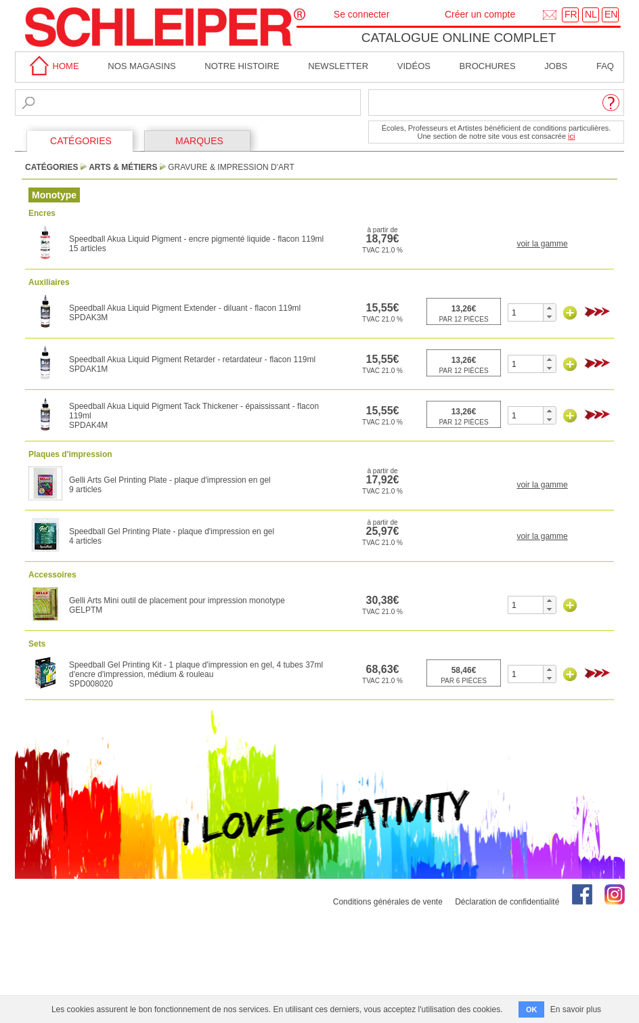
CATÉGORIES (81, 140)
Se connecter (362, 14)
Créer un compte (480, 14)
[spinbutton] (525, 312)
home (52, 66)
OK (531, 1009)
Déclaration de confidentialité (507, 902)
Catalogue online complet (458, 37)
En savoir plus (575, 1009)
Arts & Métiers (123, 167)
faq (605, 66)
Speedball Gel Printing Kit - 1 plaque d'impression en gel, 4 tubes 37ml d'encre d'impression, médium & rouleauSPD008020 (196, 674)
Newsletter (338, 66)
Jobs (555, 66)
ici (571, 136)
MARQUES (199, 140)
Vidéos (414, 66)
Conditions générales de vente (388, 902)
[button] (549, 308)
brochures (488, 66)
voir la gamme (541, 243)
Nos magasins (141, 66)
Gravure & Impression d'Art (231, 167)
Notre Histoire (241, 66)
